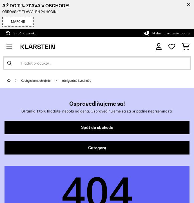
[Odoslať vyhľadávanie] (9, 63)
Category (97, 147)
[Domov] (14, 80)
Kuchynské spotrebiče (36, 80)
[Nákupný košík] (185, 47)
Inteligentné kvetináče (76, 80)
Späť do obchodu (97, 127)
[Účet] (159, 47)
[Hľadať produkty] (97, 63)
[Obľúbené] (171, 47)
